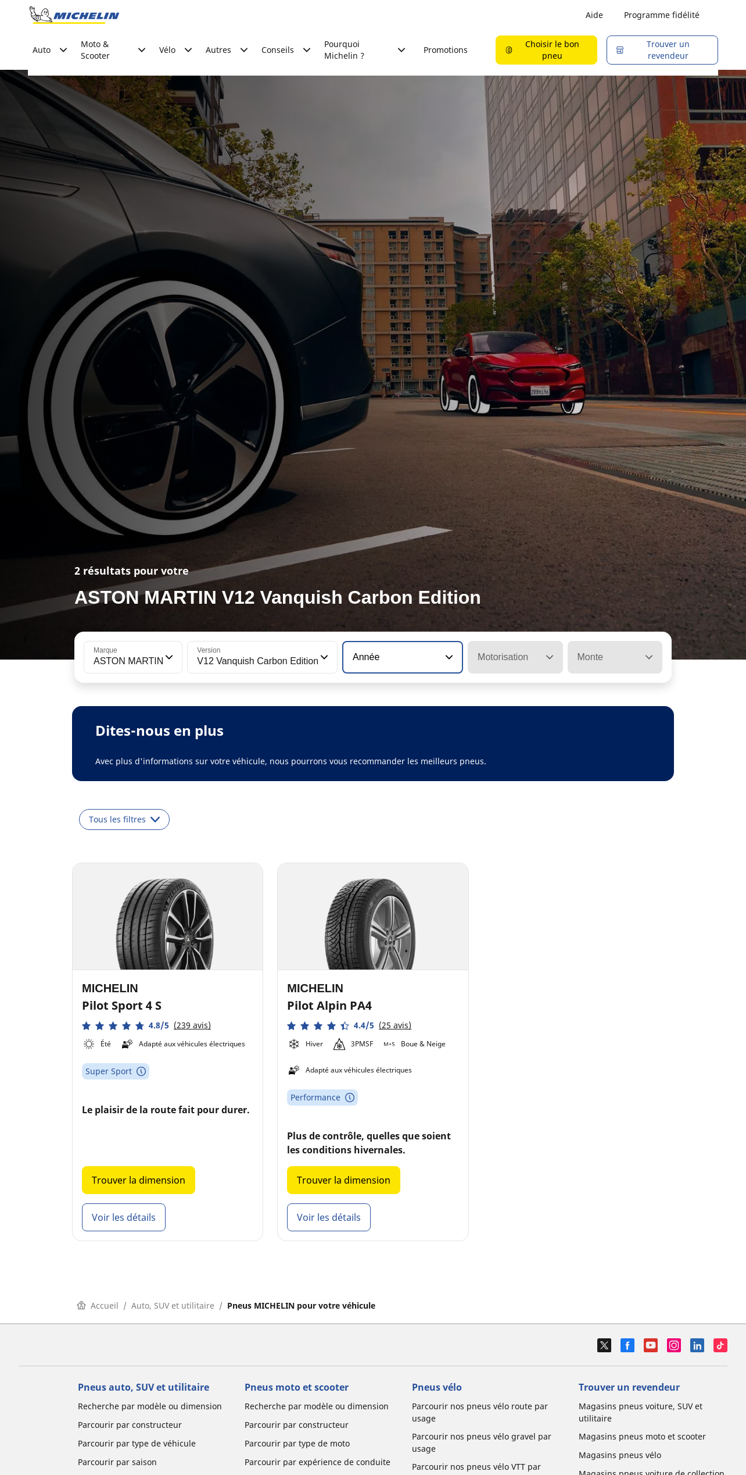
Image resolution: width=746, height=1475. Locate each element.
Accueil (98, 1305)
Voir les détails (124, 1217)
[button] (168, 657)
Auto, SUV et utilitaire (172, 1305)
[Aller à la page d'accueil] (74, 15)
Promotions (446, 49)
